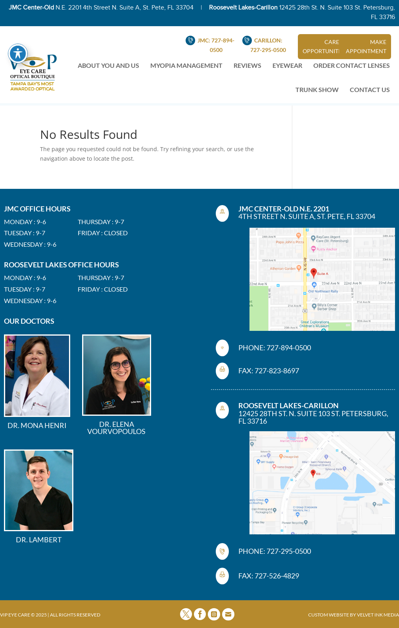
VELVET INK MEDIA (378, 615)
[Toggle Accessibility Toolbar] (17, 38)
